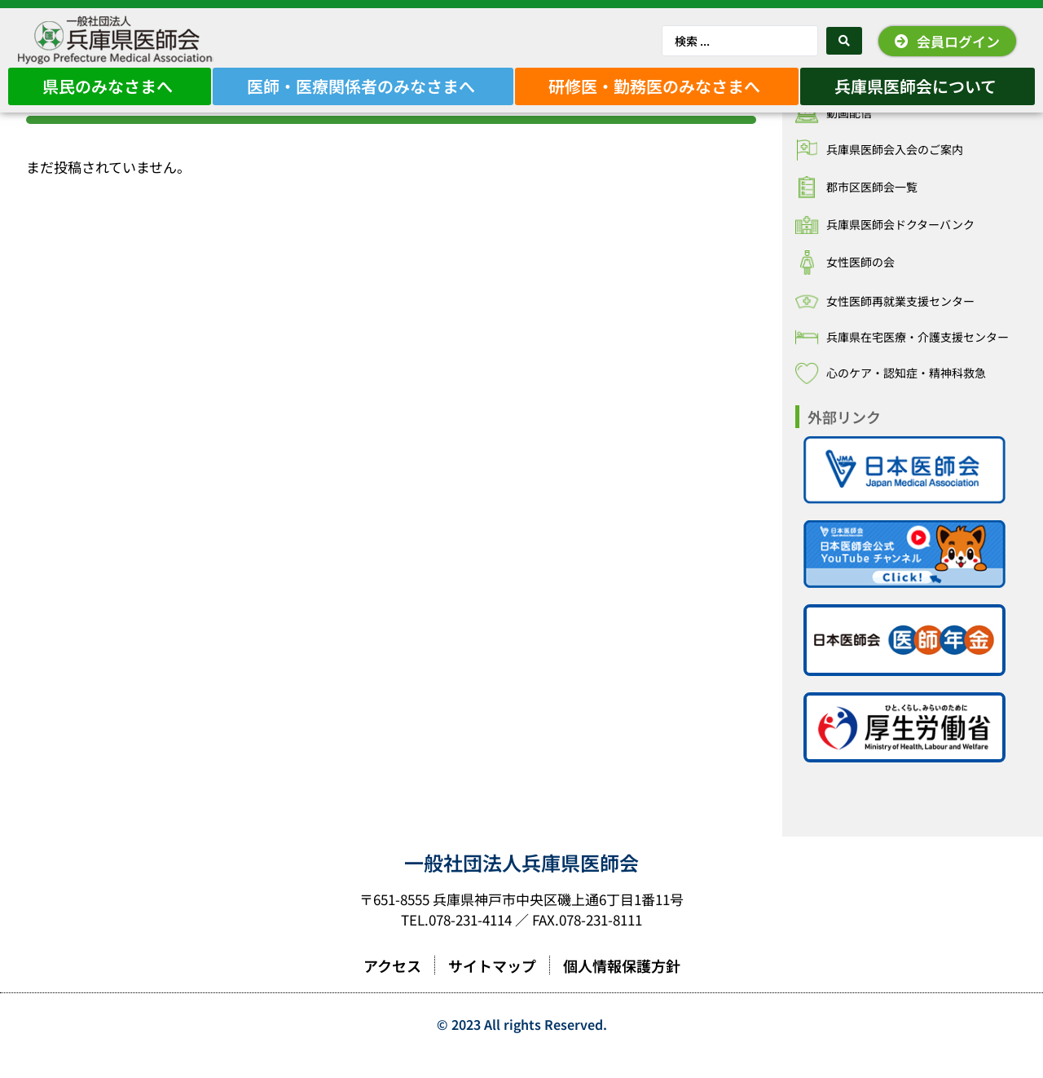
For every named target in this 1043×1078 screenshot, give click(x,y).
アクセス (392, 988)
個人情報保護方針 (621, 988)
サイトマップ (492, 988)
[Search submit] (844, 41)
